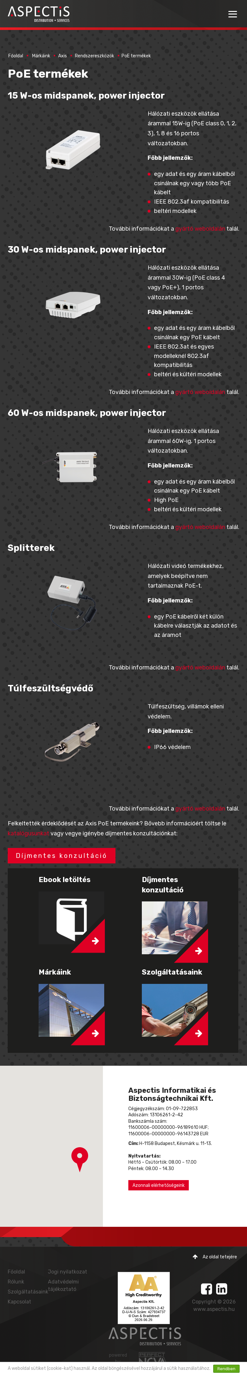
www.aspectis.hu (214, 1309)
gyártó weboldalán (200, 228)
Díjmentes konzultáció (61, 856)
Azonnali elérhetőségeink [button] (159, 1185)
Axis (62, 56)
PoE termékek (136, 56)
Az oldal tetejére (215, 1257)
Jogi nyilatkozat (67, 1272)
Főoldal (15, 56)
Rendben (226, 1368)
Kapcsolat (19, 1302)
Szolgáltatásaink (28, 1292)
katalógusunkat (28, 833)
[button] (79, 1159)
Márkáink (41, 56)
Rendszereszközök (94, 56)
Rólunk (16, 1282)
